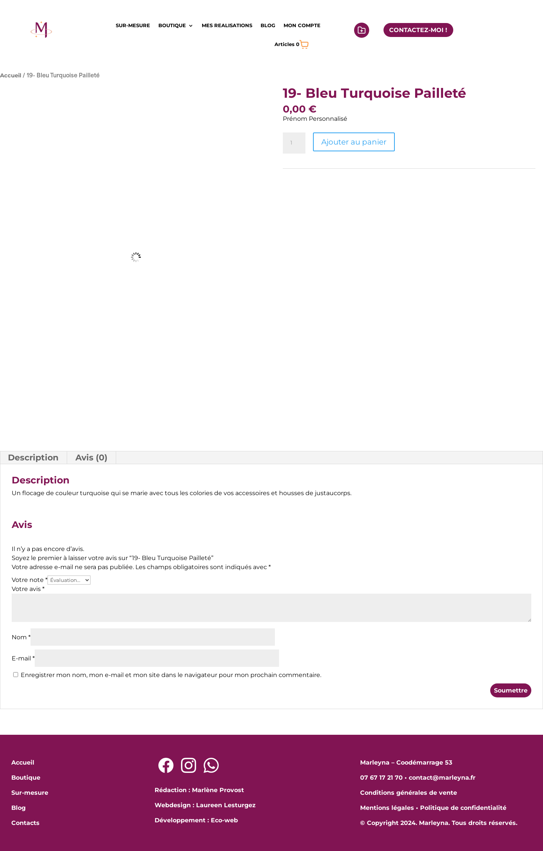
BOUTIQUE (172, 25)
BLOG (268, 25)
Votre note (30, 579)
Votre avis (28, 588)
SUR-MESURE (133, 25)
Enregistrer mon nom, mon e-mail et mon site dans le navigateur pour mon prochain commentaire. (171, 675)
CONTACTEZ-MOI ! (418, 30)
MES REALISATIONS (227, 25)
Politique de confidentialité (463, 807)
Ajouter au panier (354, 141)
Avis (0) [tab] (91, 457)
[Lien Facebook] (165, 765)
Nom (21, 637)
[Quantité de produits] (294, 143)
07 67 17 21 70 (381, 777)
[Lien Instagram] (188, 765)
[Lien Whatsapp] (211, 765)
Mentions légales (387, 807)
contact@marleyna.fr (442, 777)
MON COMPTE (302, 25)
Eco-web (224, 820)
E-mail (23, 658)
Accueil (10, 75)
